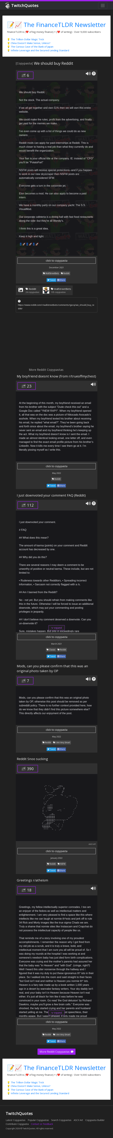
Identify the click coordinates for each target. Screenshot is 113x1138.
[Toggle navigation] (102, 5)
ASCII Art (78, 1120)
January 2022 (56, 858)
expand (56, 627)
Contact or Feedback (42, 1124)
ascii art (92, 844)
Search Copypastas (61, 1120)
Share (61, 280)
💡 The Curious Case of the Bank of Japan (30, 46)
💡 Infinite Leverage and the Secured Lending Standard (38, 50)
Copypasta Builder (95, 1120)
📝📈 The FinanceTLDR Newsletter (56, 24)
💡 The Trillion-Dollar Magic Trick (25, 39)
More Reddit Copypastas (56, 1051)
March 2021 (56, 643)
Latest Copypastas (15, 1120)
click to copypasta (56, 260)
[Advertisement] (56, 341)
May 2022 (56, 473)
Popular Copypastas (38, 1120)
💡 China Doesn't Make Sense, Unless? (28, 43)
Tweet (51, 280)
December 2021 (56, 267)
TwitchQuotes (22, 5)
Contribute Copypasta (17, 1124)
